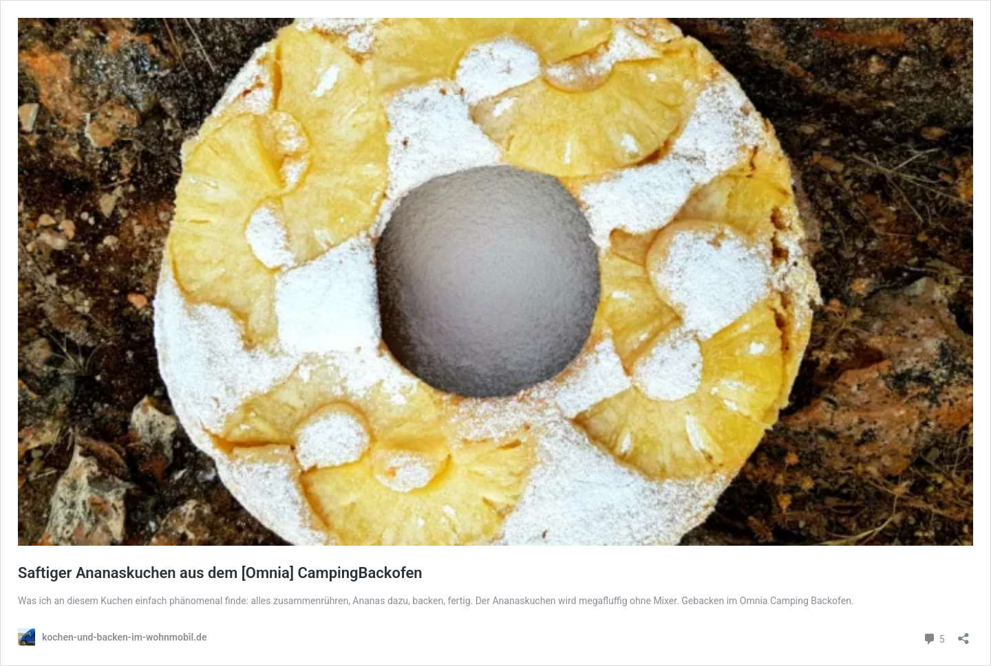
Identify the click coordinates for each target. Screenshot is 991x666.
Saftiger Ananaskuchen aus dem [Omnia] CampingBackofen (220, 572)
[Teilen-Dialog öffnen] (963, 634)
